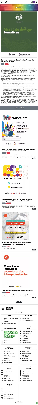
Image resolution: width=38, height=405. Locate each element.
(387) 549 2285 (5, 319)
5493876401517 (25, 358)
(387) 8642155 (25, 338)
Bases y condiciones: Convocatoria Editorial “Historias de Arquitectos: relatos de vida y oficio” (18, 150)
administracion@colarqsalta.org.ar (10, 323)
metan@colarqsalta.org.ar (27, 360)
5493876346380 (7, 396)
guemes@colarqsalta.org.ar (9, 398)
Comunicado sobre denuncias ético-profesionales (17, 290)
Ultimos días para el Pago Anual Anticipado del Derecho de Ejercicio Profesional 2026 (16, 243)
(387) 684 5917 (15, 318)
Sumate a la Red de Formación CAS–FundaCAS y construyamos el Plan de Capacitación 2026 (17, 200)
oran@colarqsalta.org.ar (26, 342)
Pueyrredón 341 (6, 321)
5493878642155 (25, 340)
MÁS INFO (34, 158)
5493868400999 (25, 378)
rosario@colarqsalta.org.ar (8, 362)
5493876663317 (7, 360)
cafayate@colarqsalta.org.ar (27, 380)
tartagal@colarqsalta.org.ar (9, 380)
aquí (6, 103)
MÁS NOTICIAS (19, 301)
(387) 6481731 (6, 358)
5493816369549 (7, 378)
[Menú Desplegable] (36, 2)
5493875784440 (7, 340)
